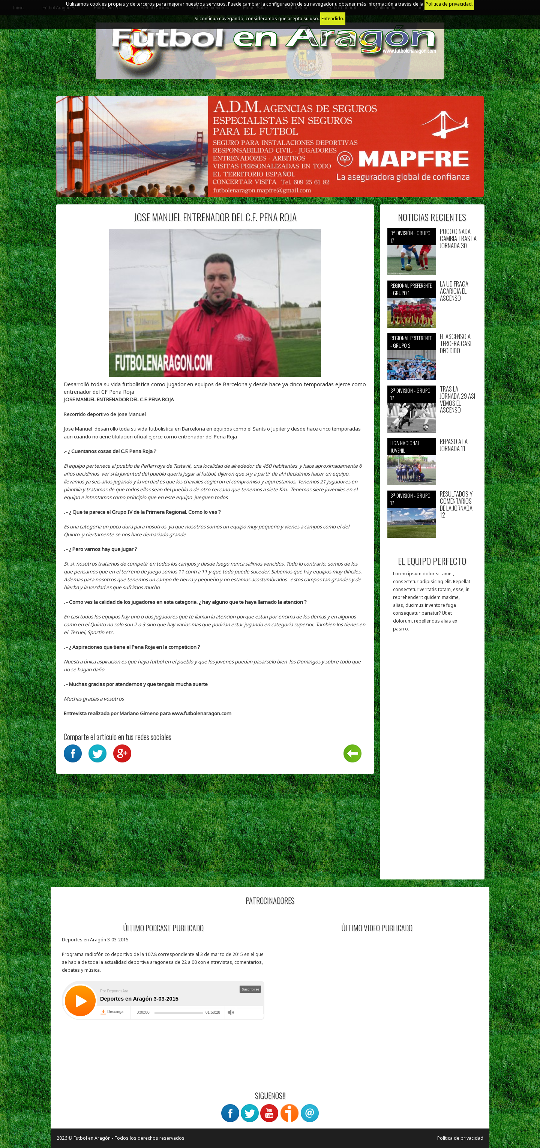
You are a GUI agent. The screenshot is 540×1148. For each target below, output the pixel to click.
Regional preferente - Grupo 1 (411, 289)
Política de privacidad (460, 1138)
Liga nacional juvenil (405, 446)
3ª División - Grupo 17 (410, 236)
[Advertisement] (432, 759)
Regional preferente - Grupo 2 (411, 341)
